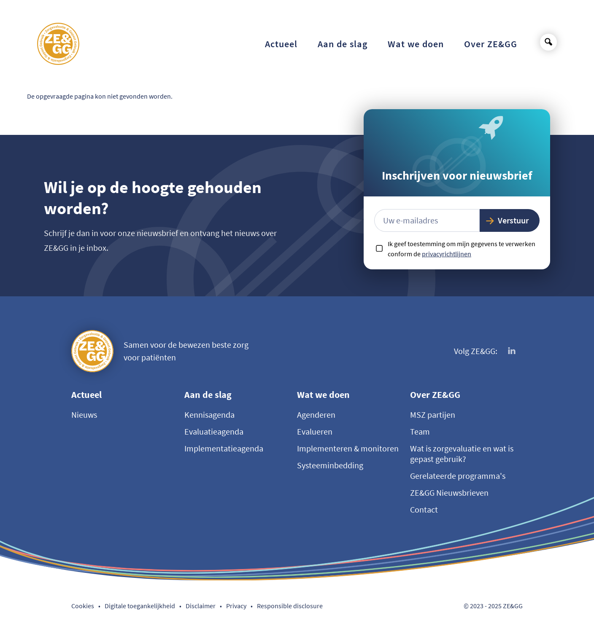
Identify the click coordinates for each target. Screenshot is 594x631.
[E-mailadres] (427, 220)
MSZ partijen (432, 414)
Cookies (82, 605)
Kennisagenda (209, 414)
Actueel (86, 394)
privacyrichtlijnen (446, 254)
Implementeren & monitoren (348, 448)
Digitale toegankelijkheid (140, 605)
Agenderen (316, 414)
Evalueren (314, 431)
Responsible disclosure (290, 605)
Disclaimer (201, 605)
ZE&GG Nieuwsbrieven (449, 492)
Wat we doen (323, 394)
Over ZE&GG (435, 394)
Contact (424, 509)
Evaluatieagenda (213, 431)
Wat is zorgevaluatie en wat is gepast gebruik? (461, 453)
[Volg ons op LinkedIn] (512, 351)
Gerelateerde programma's (457, 475)
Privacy (236, 605)
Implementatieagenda (223, 448)
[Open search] (548, 42)
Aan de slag (208, 394)
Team (420, 431)
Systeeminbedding (330, 465)
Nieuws (84, 414)
